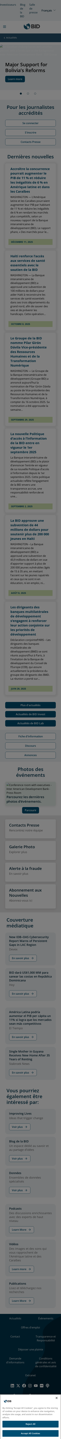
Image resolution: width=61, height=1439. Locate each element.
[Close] (56, 1400)
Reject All (30, 1426)
